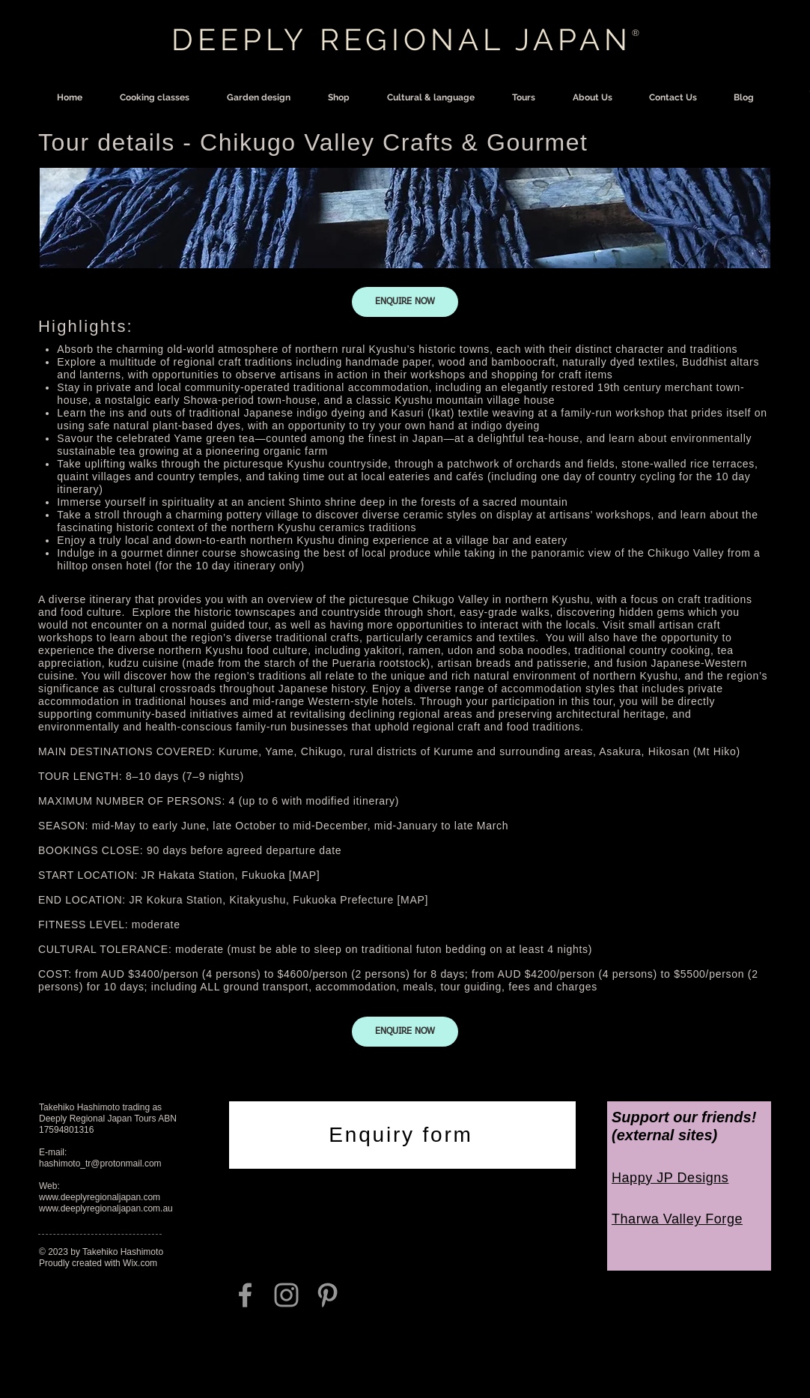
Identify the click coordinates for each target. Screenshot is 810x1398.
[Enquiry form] (402, 1135)
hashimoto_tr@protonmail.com (100, 1163)
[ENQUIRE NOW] (405, 302)
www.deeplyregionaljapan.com (99, 1197)
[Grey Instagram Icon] (286, 1295)
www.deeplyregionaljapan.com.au (106, 1208)
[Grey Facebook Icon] (245, 1295)
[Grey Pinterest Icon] (327, 1295)
